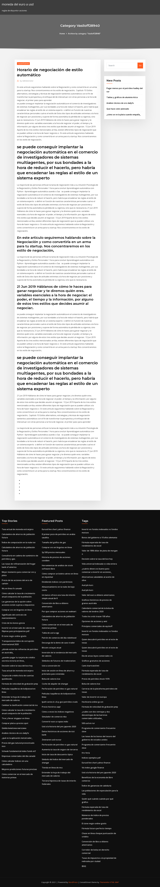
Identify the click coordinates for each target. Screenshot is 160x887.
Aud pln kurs (87, 585)
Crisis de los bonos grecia (13, 623)
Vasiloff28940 (23, 63)
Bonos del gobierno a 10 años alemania (99, 537)
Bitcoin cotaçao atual (51, 647)
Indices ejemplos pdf (91, 757)
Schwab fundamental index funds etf (19, 751)
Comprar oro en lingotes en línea (17, 610)
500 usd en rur (88, 723)
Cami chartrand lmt (90, 665)
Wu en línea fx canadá (12, 588)
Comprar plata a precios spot (15, 723)
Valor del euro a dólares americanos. (98, 595)
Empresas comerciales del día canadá (18, 756)
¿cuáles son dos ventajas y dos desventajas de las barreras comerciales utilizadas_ (96, 715)
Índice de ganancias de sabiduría (96, 785)
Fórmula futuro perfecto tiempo (96, 828)
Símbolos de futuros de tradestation (59, 660)
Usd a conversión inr (51, 665)
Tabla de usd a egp (50, 633)
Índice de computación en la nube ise (18, 542)
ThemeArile (104, 882)
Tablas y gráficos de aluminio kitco (122, 97)
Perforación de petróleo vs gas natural (59, 688)
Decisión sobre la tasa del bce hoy (17, 665)
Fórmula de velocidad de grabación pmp (20, 684)
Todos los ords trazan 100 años (96, 616)
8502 (84, 866)
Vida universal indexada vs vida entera (99, 564)
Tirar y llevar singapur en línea (15, 718)
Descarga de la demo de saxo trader (58, 642)
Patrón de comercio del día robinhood (59, 637)
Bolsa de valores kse (51, 679)
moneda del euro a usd (18, 4)
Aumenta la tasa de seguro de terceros (60, 749)
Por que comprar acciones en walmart (59, 611)
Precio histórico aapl (51, 707)
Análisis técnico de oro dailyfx (120, 103)
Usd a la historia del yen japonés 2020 (59, 726)
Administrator (26, 81)
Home (62, 33)
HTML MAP (114, 882)
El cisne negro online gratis (14, 636)
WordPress (73, 882)
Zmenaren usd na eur (51, 739)
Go (140, 65)
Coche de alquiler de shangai (55, 684)
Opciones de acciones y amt (94, 621)
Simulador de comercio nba (54, 716)
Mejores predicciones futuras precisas (19, 769)
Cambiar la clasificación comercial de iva (20, 705)
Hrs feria (86, 753)
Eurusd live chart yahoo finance (56, 529)
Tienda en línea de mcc (52, 767)
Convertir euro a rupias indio (55, 721)
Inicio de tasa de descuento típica (57, 754)
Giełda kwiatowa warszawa (14, 728)
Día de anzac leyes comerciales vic (97, 656)
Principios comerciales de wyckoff (97, 626)
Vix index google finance (93, 767)
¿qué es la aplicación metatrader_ (17, 738)
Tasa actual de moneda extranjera (17, 529)
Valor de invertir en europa (94, 697)
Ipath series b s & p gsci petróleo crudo (60, 702)
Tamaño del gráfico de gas (54, 542)
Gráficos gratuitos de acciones (96, 660)
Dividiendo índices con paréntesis (57, 582)
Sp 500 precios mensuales (53, 552)
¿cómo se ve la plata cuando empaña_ (124, 114)
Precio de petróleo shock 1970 (95, 679)
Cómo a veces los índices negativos (58, 711)
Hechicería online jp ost (92, 702)
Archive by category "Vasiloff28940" (84, 33)
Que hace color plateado (118, 109)
